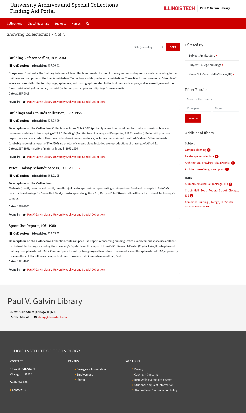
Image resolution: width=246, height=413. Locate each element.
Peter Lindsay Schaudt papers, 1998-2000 (43, 168)
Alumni (81, 380)
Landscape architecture (200, 156)
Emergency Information (91, 369)
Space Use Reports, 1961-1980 (33, 225)
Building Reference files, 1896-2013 (38, 58)
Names (76, 23)
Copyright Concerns (146, 374)
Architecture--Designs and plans (205, 169)
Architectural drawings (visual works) (208, 163)
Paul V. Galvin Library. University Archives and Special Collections (66, 102)
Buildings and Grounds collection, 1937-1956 (46, 113)
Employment (85, 374)
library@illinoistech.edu (52, 317)
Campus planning (196, 150)
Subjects (60, 23)
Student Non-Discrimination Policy (155, 390)
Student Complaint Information (153, 385)
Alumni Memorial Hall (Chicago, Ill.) (207, 184)
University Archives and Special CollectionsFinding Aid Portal (64, 7)
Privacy (138, 369)
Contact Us (19, 390)
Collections (14, 23)
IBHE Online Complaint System (153, 380)
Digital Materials (38, 23)
